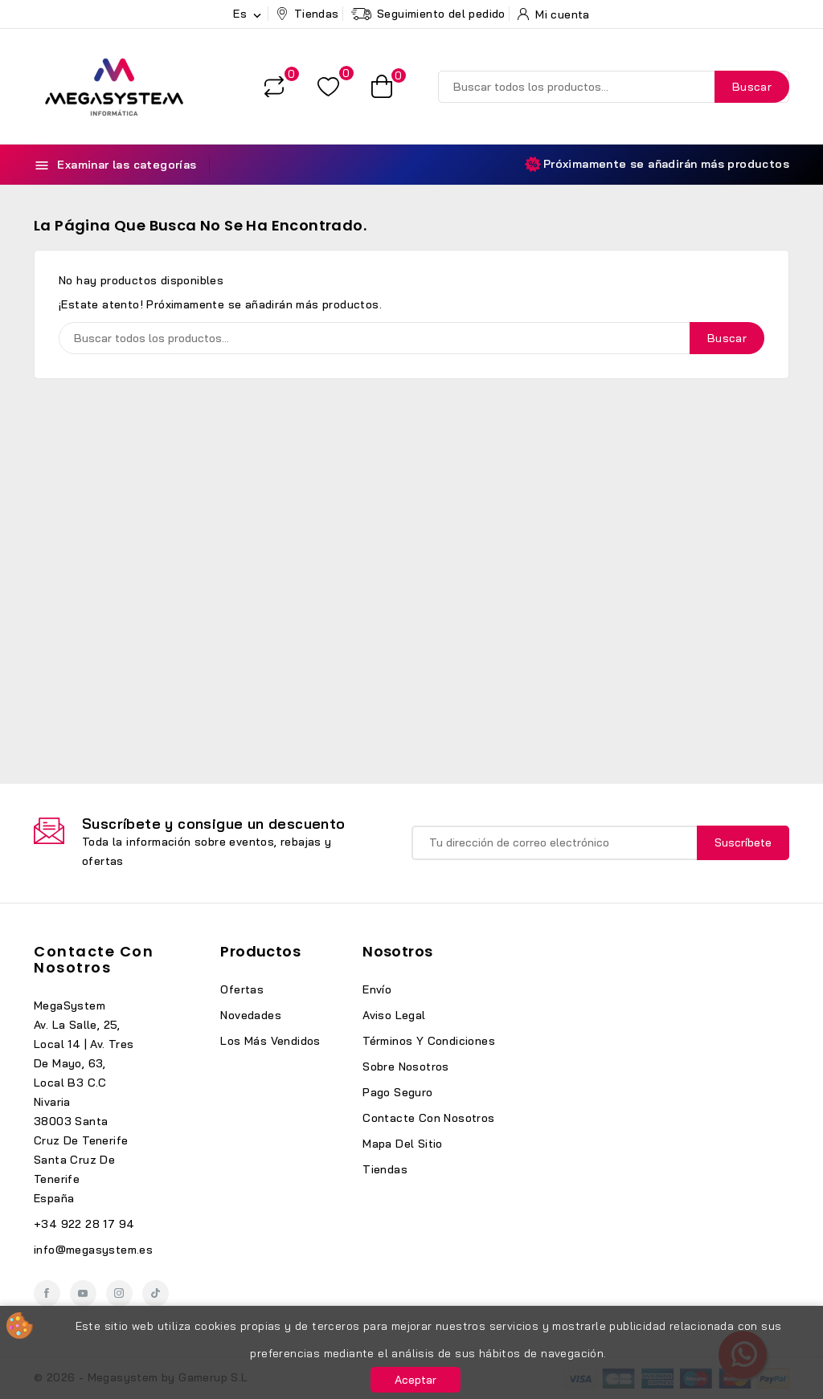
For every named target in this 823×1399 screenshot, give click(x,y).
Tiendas (384, 1169)
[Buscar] (613, 87)
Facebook (47, 1293)
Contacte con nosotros (94, 959)
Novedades (250, 1015)
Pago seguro (397, 1092)
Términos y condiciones (428, 1041)
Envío (376, 989)
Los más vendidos (270, 1041)
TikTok (155, 1293)
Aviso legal (393, 1015)
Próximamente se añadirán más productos (657, 164)
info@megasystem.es (93, 1249)
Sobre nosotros (405, 1066)
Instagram (119, 1293)
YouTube (83, 1293)
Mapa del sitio (402, 1143)
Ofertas (242, 989)
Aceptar (415, 1379)
